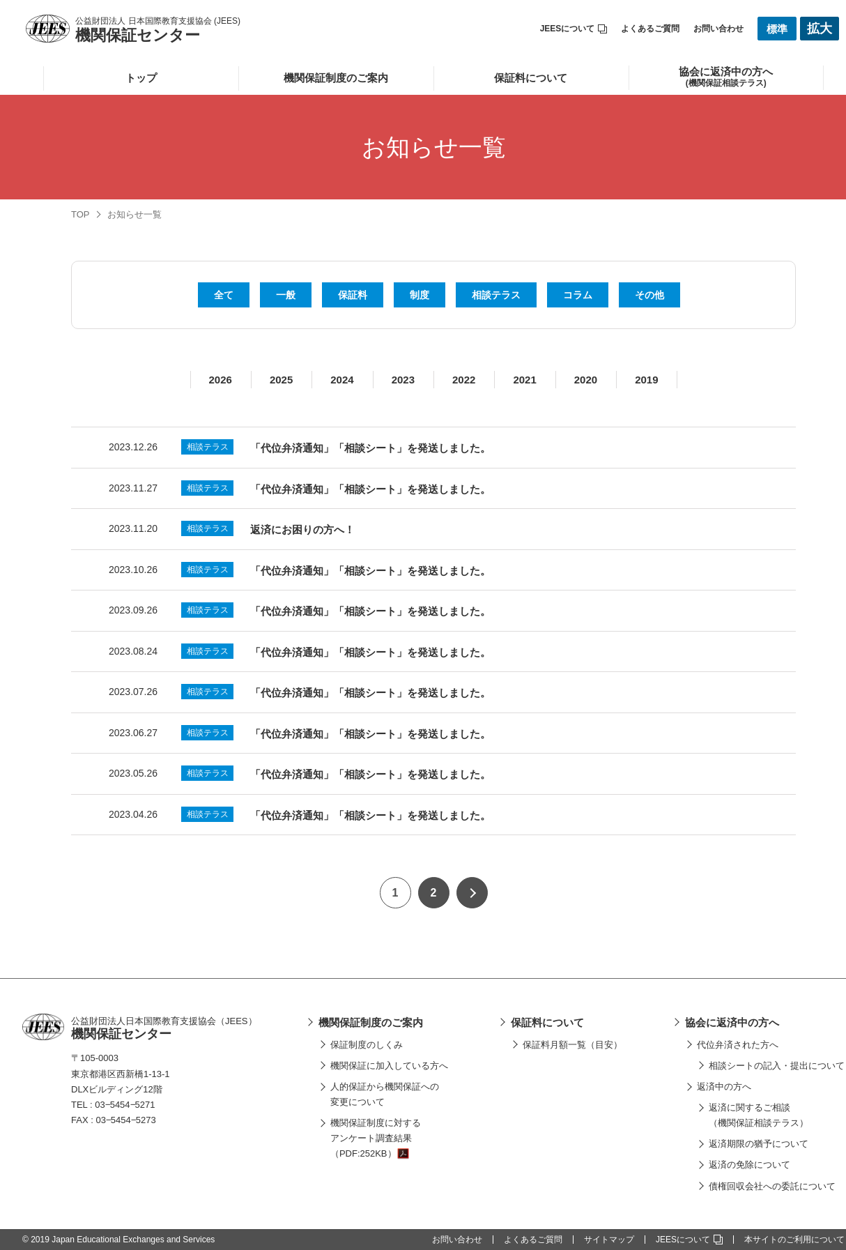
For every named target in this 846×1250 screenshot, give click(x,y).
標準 (777, 29)
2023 (403, 380)
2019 (646, 380)
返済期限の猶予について (758, 1143)
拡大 (819, 29)
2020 (585, 380)
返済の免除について (749, 1164)
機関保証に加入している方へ (389, 1065)
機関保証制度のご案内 (336, 78)
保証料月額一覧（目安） (572, 1044)
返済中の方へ (724, 1086)
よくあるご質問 (650, 28)
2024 (341, 380)
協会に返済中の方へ (732, 1022)
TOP (80, 214)
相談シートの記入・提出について (777, 1065)
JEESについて (574, 28)
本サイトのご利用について (794, 1239)
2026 (220, 380)
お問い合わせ (718, 28)
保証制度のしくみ (366, 1044)
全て (223, 294)
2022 (463, 380)
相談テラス (496, 294)
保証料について (530, 78)
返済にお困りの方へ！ (302, 529)
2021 (524, 380)
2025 (281, 380)
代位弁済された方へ (737, 1044)
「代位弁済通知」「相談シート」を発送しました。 (370, 448)
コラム (577, 294)
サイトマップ (609, 1239)
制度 (419, 294)
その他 (649, 294)
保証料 (352, 294)
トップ (141, 78)
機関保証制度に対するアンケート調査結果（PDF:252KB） (375, 1138)
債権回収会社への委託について (772, 1186)
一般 (285, 294)
